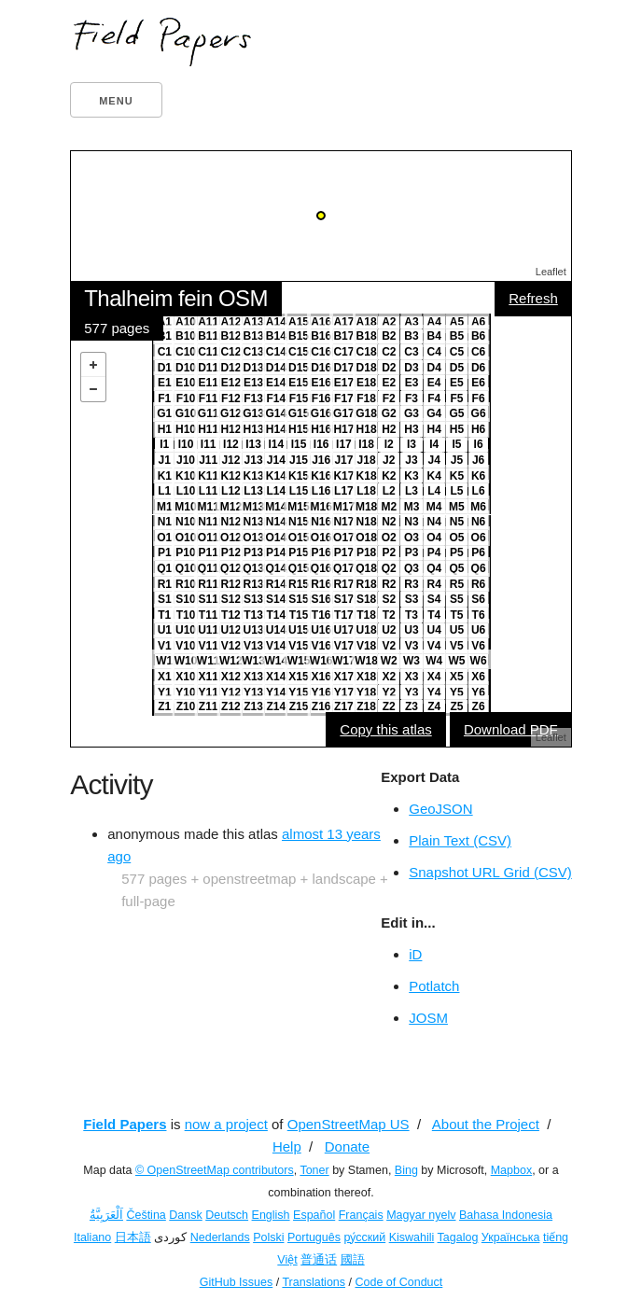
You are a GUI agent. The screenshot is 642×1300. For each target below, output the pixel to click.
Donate (347, 1146)
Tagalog (458, 1237)
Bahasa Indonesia (505, 1215)
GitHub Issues (236, 1282)
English (271, 1215)
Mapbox (511, 1170)
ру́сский (364, 1237)
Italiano (92, 1237)
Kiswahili (412, 1237)
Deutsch (226, 1215)
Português (314, 1237)
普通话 (318, 1259)
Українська (511, 1237)
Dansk (185, 1215)
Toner (314, 1170)
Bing (406, 1170)
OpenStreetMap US (348, 1124)
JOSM (428, 1018)
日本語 (133, 1237)
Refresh (533, 298)
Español (314, 1215)
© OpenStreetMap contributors (214, 1170)
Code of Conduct (398, 1282)
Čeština (145, 1215)
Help (286, 1146)
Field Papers (124, 1124)
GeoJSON (440, 809)
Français (361, 1215)
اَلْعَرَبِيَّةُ (106, 1215)
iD (415, 954)
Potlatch (434, 986)
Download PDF (511, 729)
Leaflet (551, 271)
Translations (313, 1282)
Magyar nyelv (420, 1215)
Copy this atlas (385, 729)
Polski (268, 1237)
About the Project (485, 1124)
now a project (226, 1124)
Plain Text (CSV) (460, 840)
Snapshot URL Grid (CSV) (490, 872)
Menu (116, 100)
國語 (353, 1259)
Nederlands (220, 1237)
